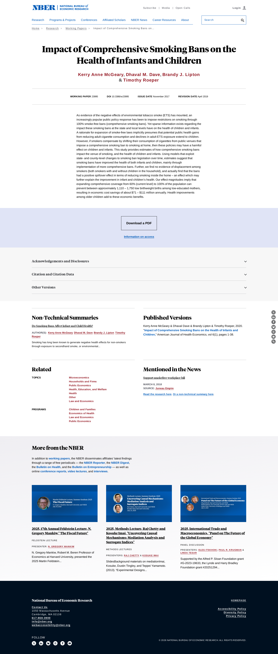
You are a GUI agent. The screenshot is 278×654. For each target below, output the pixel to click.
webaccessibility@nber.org (51, 625)
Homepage (238, 600)
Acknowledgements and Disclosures (60, 261)
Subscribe (149, 7)
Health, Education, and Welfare (88, 389)
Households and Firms (83, 381)
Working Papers (76, 28)
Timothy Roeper (141, 80)
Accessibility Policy (232, 608)
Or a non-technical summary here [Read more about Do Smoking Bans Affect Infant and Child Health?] (193, 394)
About (185, 19)
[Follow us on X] (34, 643)
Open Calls (183, 7)
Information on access (139, 236)
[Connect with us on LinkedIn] (41, 643)
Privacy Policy (236, 615)
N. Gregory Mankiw (61, 546)
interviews (101, 471)
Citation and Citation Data (53, 274)
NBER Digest (120, 462)
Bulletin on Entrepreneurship (91, 467)
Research (38, 19)
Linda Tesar (188, 553)
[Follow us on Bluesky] (48, 643)
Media (166, 7)
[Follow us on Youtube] (70, 643)
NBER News (139, 19)
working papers (59, 458)
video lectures (77, 471)
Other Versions (43, 287)
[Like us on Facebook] (62, 643)
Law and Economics (81, 401)
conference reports (53, 471)
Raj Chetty (131, 555)
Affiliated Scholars (114, 19)
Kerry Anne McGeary (101, 74)
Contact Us (40, 607)
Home (35, 28)
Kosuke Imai (150, 555)
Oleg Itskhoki (207, 550)
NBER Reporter (94, 462)
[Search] (242, 20)
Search (209, 20)
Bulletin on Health (48, 467)
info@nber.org (42, 621)
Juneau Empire (164, 388)
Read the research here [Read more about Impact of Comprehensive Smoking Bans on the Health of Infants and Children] (157, 394)
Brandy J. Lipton (181, 74)
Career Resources (164, 19)
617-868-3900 (41, 617)
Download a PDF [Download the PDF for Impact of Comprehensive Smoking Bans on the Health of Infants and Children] (139, 223)
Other (72, 397)
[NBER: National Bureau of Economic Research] (63, 9)
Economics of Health (81, 413)
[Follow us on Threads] (55, 643)
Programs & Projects (62, 19)
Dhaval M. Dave (143, 74)
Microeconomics (79, 377)
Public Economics (80, 385)
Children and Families (82, 409)
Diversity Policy (235, 612)
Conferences (89, 19)
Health (73, 393)
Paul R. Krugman (230, 550)
